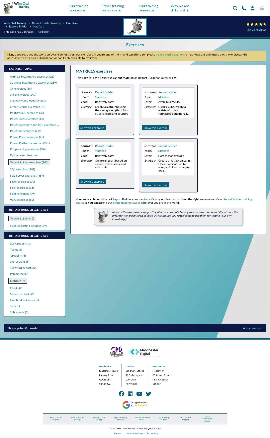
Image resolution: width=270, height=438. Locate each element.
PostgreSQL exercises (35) (27, 112)
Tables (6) (16, 249)
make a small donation (170, 54)
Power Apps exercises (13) (27, 118)
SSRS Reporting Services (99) (28, 225)
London (130, 366)
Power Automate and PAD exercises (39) (36, 124)
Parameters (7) (19, 273)
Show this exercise (92, 127)
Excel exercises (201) (23, 94)
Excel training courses (56, 418)
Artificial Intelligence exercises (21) (32, 76)
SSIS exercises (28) (22, 187)
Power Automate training (77, 418)
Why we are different (180, 8)
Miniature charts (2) (22, 294)
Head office (105, 366)
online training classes (127, 202)
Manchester (159, 366)
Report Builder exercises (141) (29, 162)
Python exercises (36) (23, 155)
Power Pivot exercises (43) (27, 137)
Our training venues (148, 8)
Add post (44, 31)
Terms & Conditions (135, 433)
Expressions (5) (19, 261)
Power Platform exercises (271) (30, 143)
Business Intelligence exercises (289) (33, 82)
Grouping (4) (18, 255)
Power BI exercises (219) (25, 131)
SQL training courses (164, 418)
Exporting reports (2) (23, 267)
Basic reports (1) (20, 243)
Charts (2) (16, 288)
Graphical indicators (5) (24, 300)
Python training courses (120, 418)
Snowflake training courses (142, 418)
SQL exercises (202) (22, 169)
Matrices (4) (17, 280)
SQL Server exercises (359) (27, 175)
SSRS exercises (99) (22, 193)
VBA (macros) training (185, 418)
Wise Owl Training (15, 23)
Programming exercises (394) (28, 149)
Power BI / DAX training (99, 418)
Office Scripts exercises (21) (28, 106)
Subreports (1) (19, 312)
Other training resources (113, 8)
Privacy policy (152, 433)
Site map (117, 433)
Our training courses (78, 8)
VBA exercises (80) (22, 199)
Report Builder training (46, 23)
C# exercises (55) (21, 88)
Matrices (38, 26)
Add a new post (253, 328)
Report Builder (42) (22, 218)
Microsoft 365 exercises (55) (28, 100)
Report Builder (18, 26)
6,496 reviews (256, 29)
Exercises (72, 23)
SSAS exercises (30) (22, 181)
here (147, 199)
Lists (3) (15, 306)
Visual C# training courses (207, 418)
